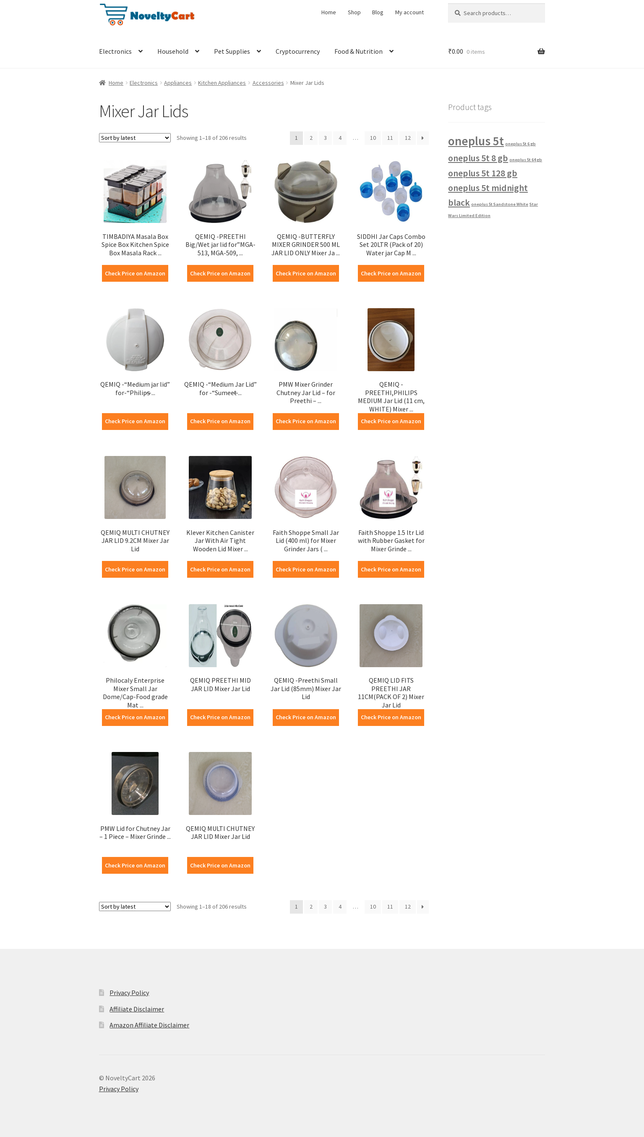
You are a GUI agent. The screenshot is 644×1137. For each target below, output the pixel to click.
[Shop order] (135, 137)
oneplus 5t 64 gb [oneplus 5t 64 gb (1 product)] (525, 159)
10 (373, 137)
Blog (377, 12)
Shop (354, 12)
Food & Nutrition (358, 51)
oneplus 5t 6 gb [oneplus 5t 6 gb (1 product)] (520, 144)
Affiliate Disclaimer (137, 1009)
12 (408, 137)
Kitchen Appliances (222, 82)
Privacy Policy (129, 992)
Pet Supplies (232, 51)
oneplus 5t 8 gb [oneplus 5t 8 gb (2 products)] (478, 158)
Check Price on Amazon (135, 273)
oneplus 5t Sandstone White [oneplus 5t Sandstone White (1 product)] (499, 204)
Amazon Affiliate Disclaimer (149, 1025)
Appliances (178, 82)
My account (409, 12)
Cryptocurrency (298, 51)
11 (390, 137)
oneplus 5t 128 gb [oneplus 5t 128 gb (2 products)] (482, 173)
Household (172, 51)
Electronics (115, 51)
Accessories (268, 82)
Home (328, 12)
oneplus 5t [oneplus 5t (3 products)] (476, 141)
